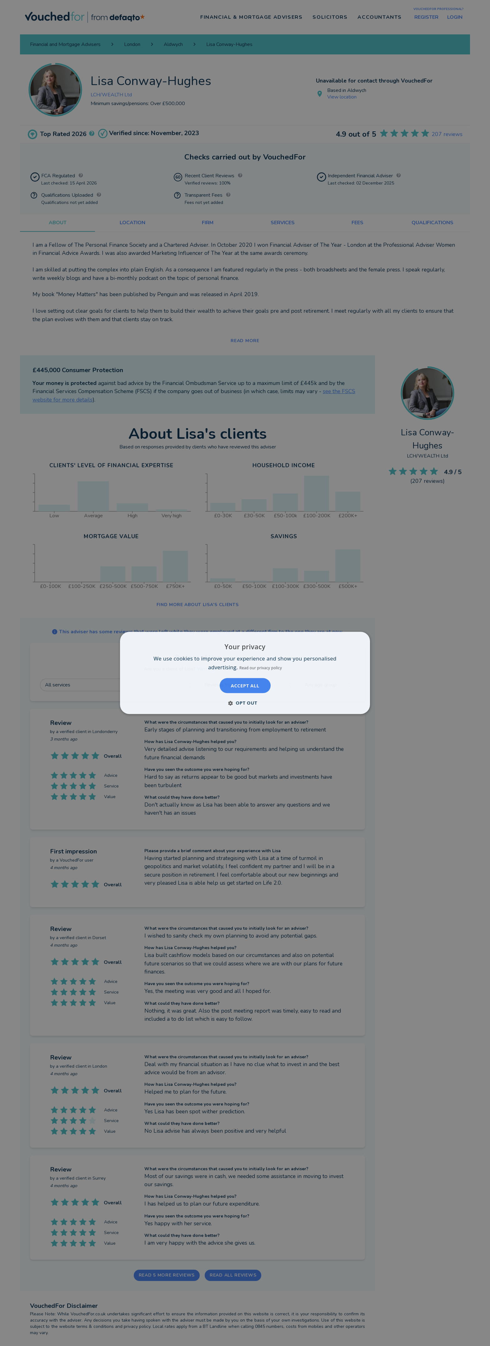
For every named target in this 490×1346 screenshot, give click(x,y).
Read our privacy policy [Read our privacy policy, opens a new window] (260, 668)
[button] (245, 703)
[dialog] (245, 673)
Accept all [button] (245, 686)
